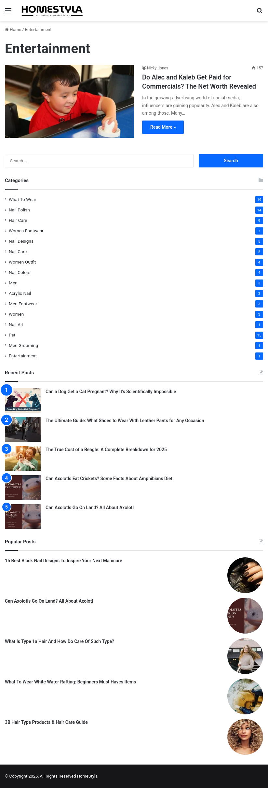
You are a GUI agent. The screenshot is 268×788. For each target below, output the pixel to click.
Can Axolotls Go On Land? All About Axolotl (90, 507)
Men (13, 282)
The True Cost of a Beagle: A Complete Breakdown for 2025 (106, 449)
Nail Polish (19, 209)
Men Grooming (23, 345)
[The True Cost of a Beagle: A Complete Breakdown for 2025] (23, 458)
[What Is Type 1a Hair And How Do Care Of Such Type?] (245, 656)
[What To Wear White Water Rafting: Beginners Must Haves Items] (245, 696)
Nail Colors (20, 272)
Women (16, 314)
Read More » (163, 127)
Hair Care (18, 220)
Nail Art (16, 324)
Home (13, 29)
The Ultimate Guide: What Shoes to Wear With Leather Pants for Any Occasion (125, 420)
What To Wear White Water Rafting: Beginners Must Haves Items (70, 681)
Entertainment (23, 355)
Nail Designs (21, 241)
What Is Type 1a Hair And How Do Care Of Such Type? (59, 641)
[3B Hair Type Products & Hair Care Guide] (245, 737)
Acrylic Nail (20, 293)
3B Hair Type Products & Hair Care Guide (46, 722)
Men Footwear (23, 303)
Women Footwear (26, 230)
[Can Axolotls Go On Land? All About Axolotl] (23, 516)
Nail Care (18, 251)
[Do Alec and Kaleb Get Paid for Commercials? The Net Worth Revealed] (69, 101)
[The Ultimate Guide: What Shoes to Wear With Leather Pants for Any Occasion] (23, 429)
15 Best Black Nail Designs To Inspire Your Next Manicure (63, 560)
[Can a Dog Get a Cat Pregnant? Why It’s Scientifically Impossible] (23, 400)
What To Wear (22, 199)
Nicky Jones (157, 68)
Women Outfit (22, 262)
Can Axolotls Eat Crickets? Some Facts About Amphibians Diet (109, 478)
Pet (12, 334)
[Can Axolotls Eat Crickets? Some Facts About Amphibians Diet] (23, 487)
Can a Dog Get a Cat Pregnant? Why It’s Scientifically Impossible (111, 391)
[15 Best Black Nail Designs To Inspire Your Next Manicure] (245, 575)
